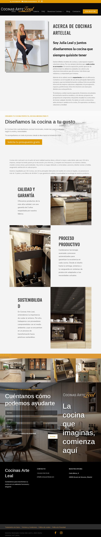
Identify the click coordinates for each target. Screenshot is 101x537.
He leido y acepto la (20, 433)
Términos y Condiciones (29, 527)
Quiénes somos (24, 11)
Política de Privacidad (59, 527)
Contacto (76, 11)
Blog (68, 11)
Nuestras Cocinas (54, 11)
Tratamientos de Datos (12, 527)
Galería (36, 11)
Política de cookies (44, 527)
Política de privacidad (28, 433)
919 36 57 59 (90, 11)
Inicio (13, 11)
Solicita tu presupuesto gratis (24, 142)
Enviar (53, 436)
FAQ (43, 11)
